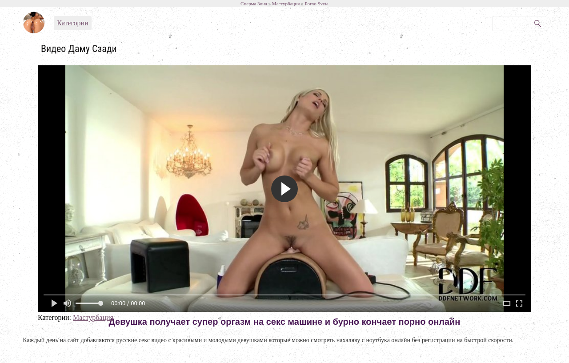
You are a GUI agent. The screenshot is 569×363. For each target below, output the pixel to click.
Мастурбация (93, 317)
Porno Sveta (316, 3)
